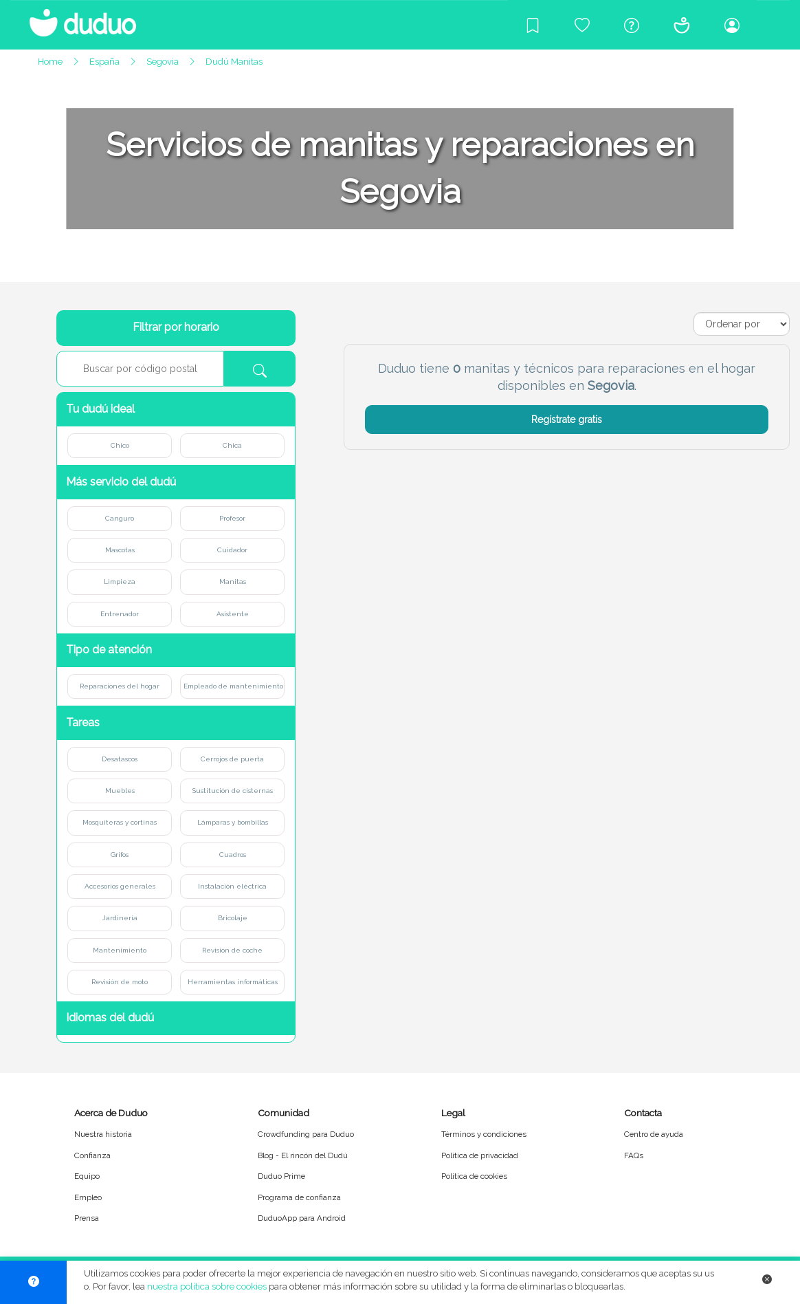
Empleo (88, 1197)
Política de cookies (474, 1176)
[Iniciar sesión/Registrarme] (732, 25)
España (104, 61)
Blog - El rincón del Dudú (303, 1155)
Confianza (92, 1155)
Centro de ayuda (653, 1134)
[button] (176, 409)
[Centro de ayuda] (631, 25)
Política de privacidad (479, 1155)
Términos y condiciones (483, 1134)
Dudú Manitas (234, 61)
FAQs (633, 1155)
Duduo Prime (281, 1176)
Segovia (162, 61)
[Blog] (533, 25)
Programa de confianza (299, 1197)
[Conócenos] (681, 25)
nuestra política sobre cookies (207, 1286)
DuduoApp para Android (302, 1218)
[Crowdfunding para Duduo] (582, 25)
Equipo (87, 1176)
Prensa (86, 1218)
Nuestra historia (103, 1134)
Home (50, 61)
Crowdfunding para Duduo (306, 1134)
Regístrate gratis (566, 419)
